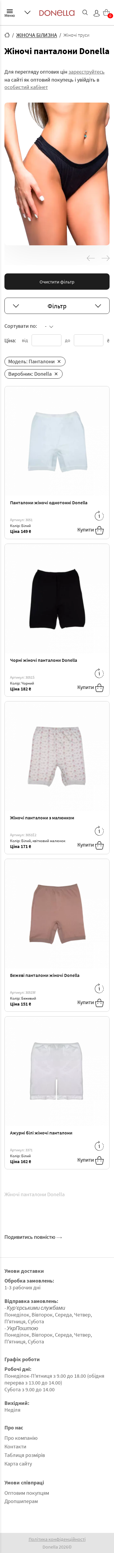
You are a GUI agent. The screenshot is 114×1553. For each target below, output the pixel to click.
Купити (90, 530)
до (67, 340)
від (25, 340)
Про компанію (21, 1437)
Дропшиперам (21, 1501)
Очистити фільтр (57, 282)
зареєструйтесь (87, 71)
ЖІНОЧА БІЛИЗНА (36, 35)
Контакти (15, 1446)
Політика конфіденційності (57, 1539)
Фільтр (57, 306)
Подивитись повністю (33, 1236)
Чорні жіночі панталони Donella (43, 660)
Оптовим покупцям (26, 1492)
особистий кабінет (26, 87)
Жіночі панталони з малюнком (42, 817)
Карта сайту (18, 1463)
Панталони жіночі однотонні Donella (48, 502)
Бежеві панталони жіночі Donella (44, 975)
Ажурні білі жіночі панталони (41, 1132)
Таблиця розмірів (24, 1455)
